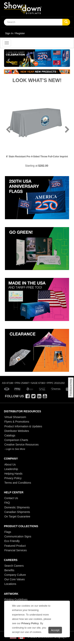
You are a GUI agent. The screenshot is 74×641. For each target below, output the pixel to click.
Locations (10, 583)
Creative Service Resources (21, 444)
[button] (9, 58)
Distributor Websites (16, 430)
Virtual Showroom (15, 417)
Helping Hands (13, 473)
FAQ (7, 502)
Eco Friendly (12, 541)
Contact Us (11, 498)
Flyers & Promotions (16, 421)
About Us (10, 464)
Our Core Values (14, 579)
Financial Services (15, 550)
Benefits (9, 570)
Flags (7, 531)
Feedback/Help (70, 387)
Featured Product (15, 545)
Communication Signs (17, 536)
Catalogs (9, 435)
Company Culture (15, 574)
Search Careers (14, 565)
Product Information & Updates (23, 426)
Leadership (11, 469)
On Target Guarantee (17, 516)
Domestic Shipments (17, 507)
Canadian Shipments (17, 512)
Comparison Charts (16, 440)
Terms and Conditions (17, 482)
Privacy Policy (13, 478)
